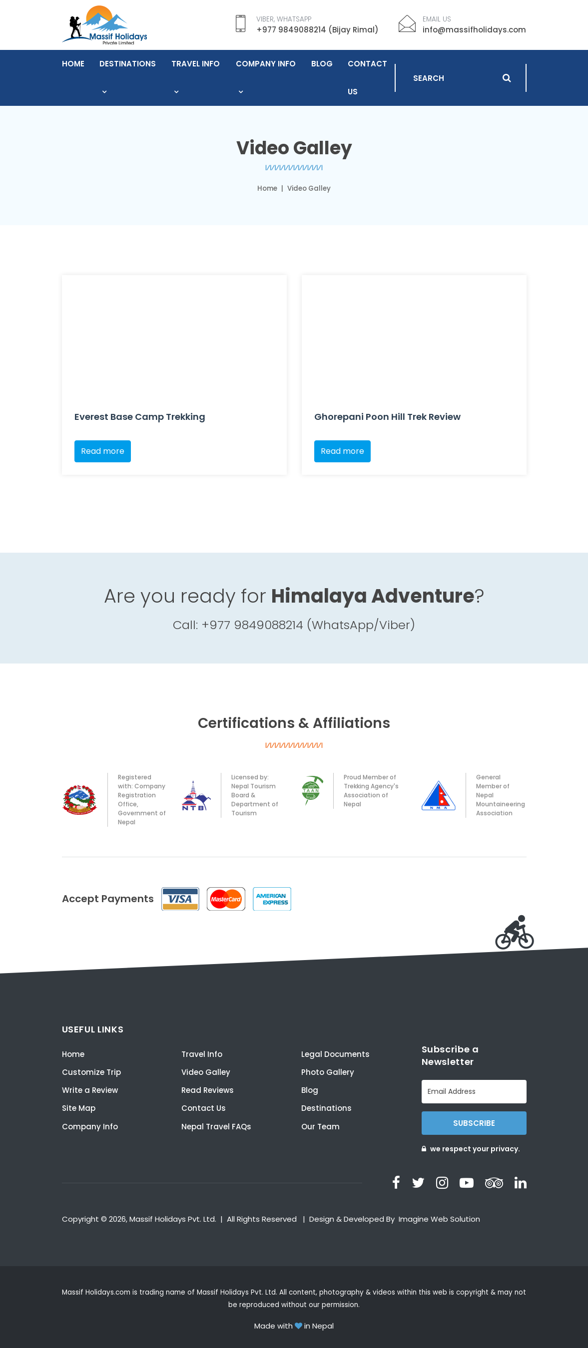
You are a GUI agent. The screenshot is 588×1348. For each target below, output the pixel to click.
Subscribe (474, 1123)
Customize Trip (91, 1072)
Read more (102, 451)
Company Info (266, 63)
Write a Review (90, 1090)
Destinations (127, 63)
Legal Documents (335, 1054)
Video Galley (205, 1072)
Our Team (320, 1126)
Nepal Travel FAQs (216, 1126)
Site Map (78, 1108)
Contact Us (367, 77)
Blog (322, 63)
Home (73, 63)
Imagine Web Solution (439, 1219)
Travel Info (195, 63)
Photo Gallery (327, 1072)
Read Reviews (207, 1090)
